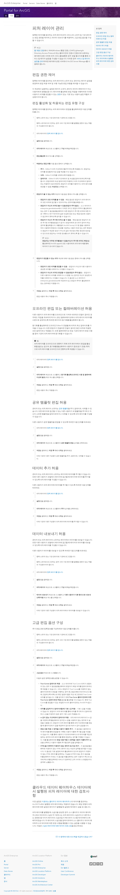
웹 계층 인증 (39, 50)
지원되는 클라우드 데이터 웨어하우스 (56, 801)
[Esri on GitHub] (97, 863)
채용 (62, 865)
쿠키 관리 (49, 891)
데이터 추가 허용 (102, 46)
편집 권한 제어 (101, 33)
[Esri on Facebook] (94, 863)
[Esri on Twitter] (90, 863)
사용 (11, 16)
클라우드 (50, 3)
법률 (54, 891)
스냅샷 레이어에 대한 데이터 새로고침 (57, 826)
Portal (25, 3)
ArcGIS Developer (39, 875)
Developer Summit (68, 875)
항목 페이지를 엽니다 (55, 133)
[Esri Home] (93, 856)
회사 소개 (64, 861)
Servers (32, 3)
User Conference (67, 871)
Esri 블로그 (65, 868)
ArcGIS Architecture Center (42, 885)
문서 (5, 881)
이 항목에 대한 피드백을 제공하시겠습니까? (75, 837)
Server (6, 868)
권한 (59, 94)
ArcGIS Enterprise (12, 3)
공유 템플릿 (63, 408)
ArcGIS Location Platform (41, 871)
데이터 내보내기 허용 (104, 49)
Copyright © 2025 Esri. (11, 891)
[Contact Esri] (101, 863)
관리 (17, 16)
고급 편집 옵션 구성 (103, 52)
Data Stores (40, 3)
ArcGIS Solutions (38, 878)
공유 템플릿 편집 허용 (104, 42)
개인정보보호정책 (39, 891)
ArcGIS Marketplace (39, 881)
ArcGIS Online (37, 861)
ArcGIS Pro (36, 865)
